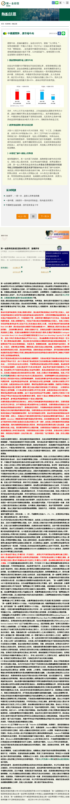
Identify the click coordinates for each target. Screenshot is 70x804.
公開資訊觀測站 (10, 298)
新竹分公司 (46, 268)
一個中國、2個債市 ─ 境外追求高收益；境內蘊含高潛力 (29, 200)
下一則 (44, 216)
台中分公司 (17, 272)
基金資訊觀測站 (63, 759)
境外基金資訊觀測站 (25, 298)
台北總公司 (17, 268)
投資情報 (8, 24)
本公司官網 (5, 376)
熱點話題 (14, 24)
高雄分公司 (46, 272)
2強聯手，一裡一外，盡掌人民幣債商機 (22, 196)
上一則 (23, 216)
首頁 (2, 24)
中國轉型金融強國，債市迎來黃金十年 (22, 205)
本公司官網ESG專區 (46, 759)
